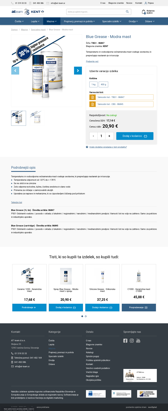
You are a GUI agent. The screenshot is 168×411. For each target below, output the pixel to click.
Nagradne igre (92, 376)
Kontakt (138, 3)
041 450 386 (18, 362)
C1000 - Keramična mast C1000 (139, 290)
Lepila (34, 21)
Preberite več (92, 61)
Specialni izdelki (110, 21)
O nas (102, 3)
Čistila (18, 21)
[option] (46, 70)
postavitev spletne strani (136, 407)
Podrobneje (29, 307)
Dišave (148, 21)
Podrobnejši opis (23, 167)
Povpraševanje (139, 307)
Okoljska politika (93, 380)
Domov (14, 29)
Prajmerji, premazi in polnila (78, 21)
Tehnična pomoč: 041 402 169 (26, 358)
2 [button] (86, 316)
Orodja (132, 21)
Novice (129, 3)
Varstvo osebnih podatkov (98, 368)
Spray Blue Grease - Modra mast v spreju (66, 290)
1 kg (93, 84)
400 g (103, 84)
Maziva (50, 21)
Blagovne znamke (116, 3)
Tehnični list (16, 202)
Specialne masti (38, 29)
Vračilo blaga (92, 372)
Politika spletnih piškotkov (98, 360)
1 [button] (82, 316)
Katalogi (89, 352)
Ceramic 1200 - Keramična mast (29, 290)
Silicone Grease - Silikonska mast (102, 290)
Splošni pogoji (92, 356)
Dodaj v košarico (135, 136)
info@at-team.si (20, 366)
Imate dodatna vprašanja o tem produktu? (106, 147)
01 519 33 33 (19, 353)
